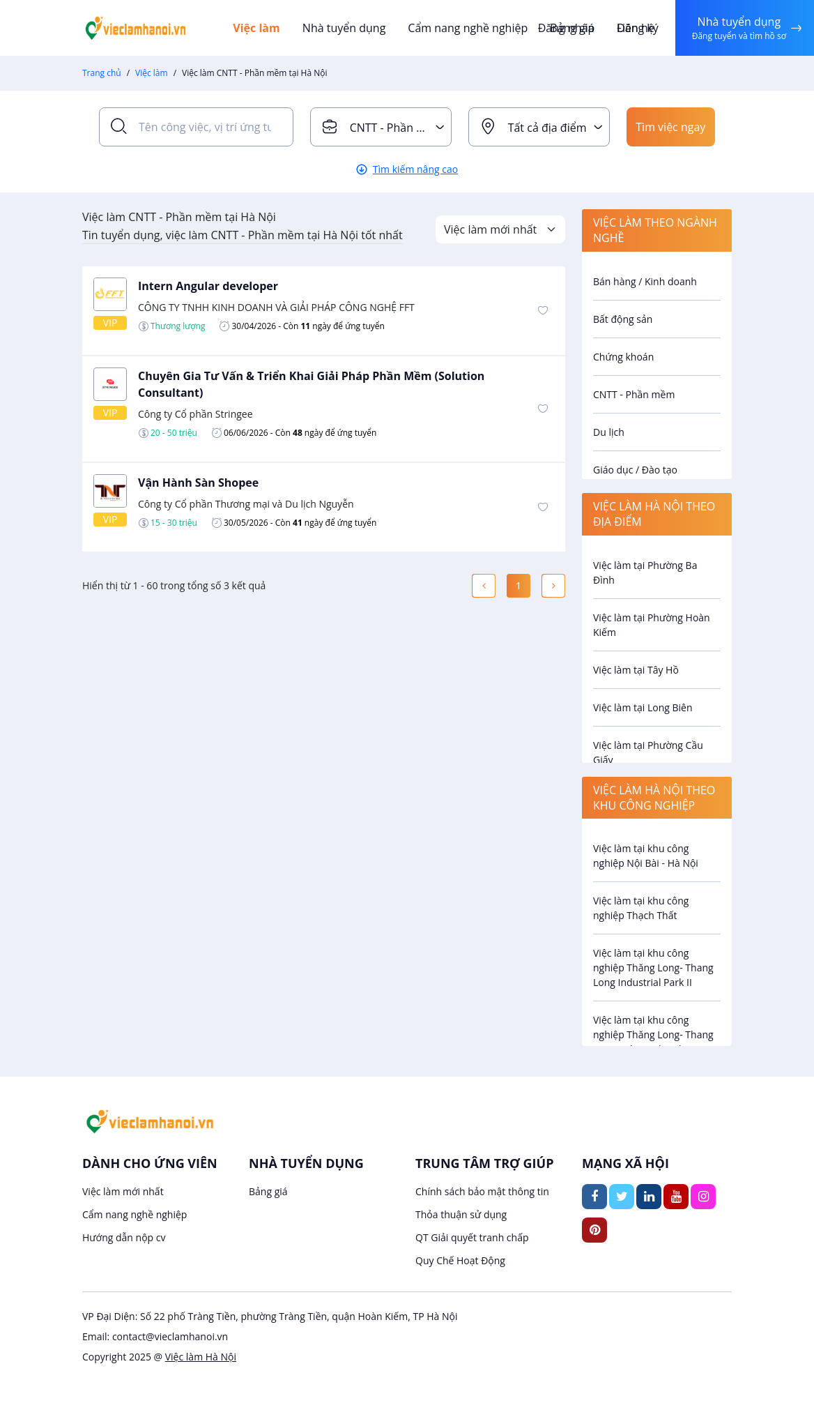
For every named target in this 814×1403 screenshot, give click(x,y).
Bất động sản (622, 319)
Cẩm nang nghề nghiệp (468, 28)
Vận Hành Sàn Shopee (198, 482)
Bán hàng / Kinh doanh (645, 281)
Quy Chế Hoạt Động (460, 1260)
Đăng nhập (566, 28)
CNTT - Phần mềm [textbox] (396, 127)
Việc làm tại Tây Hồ (636, 669)
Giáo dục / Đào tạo (635, 469)
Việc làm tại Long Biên (643, 707)
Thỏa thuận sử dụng (461, 1214)
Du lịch (608, 432)
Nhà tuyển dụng (344, 28)
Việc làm (256, 28)
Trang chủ (101, 73)
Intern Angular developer (208, 286)
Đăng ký (638, 28)
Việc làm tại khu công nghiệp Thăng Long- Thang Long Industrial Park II (653, 967)
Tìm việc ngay (670, 127)
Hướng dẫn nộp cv (123, 1237)
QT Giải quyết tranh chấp (472, 1237)
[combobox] (381, 126)
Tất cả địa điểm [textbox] (547, 127)
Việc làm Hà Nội (200, 1356)
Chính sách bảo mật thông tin (482, 1191)
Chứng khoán (623, 356)
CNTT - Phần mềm (634, 394)
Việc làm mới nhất (123, 1191)
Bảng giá (268, 1191)
